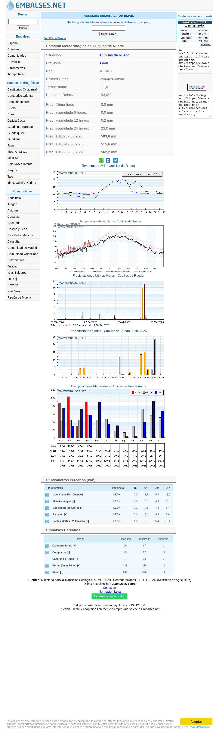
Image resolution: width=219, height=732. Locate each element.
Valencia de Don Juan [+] (68, 494)
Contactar (109, 587)
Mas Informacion (116, 727)
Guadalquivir (15, 133)
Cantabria (14, 223)
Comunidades (16, 55)
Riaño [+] (57, 572)
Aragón (12, 204)
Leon (104, 63)
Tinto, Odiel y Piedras (21, 182)
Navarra (12, 285)
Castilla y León (17, 229)
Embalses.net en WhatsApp (109, 596)
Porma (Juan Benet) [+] (66, 565)
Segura (12, 170)
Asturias (12, 210)
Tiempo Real (15, 74)
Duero (11, 108)
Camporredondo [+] (64, 545)
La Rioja (12, 279)
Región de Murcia (19, 297)
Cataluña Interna (18, 102)
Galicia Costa (16, 120)
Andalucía (14, 198)
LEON (116, 494)
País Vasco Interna (20, 164)
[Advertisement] (195, 163)
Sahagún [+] (60, 514)
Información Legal (109, 591)
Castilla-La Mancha (20, 235)
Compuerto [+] (61, 552)
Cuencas (13, 49)
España (12, 43)
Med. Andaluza (17, 151)
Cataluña (13, 241)
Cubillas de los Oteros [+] (68, 507)
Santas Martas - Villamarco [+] (71, 521)
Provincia (118, 487)
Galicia (12, 266)
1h (135, 487)
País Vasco (14, 291)
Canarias (13, 216)
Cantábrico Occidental (22, 89)
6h (145, 487)
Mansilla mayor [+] (64, 501)
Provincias (14, 61)
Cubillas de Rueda (114, 55)
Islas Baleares (16, 272)
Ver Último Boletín (55, 38)
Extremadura (16, 260)
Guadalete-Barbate (20, 126)
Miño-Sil (12, 158)
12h (157, 487)
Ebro (10, 114)
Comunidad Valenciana (22, 254)
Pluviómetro (55, 487)
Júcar (11, 145)
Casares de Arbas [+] (65, 558)
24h (168, 487)
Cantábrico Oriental (20, 95)
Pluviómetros (16, 68)
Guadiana (14, 139)
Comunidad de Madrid (22, 247)
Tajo (10, 176)
